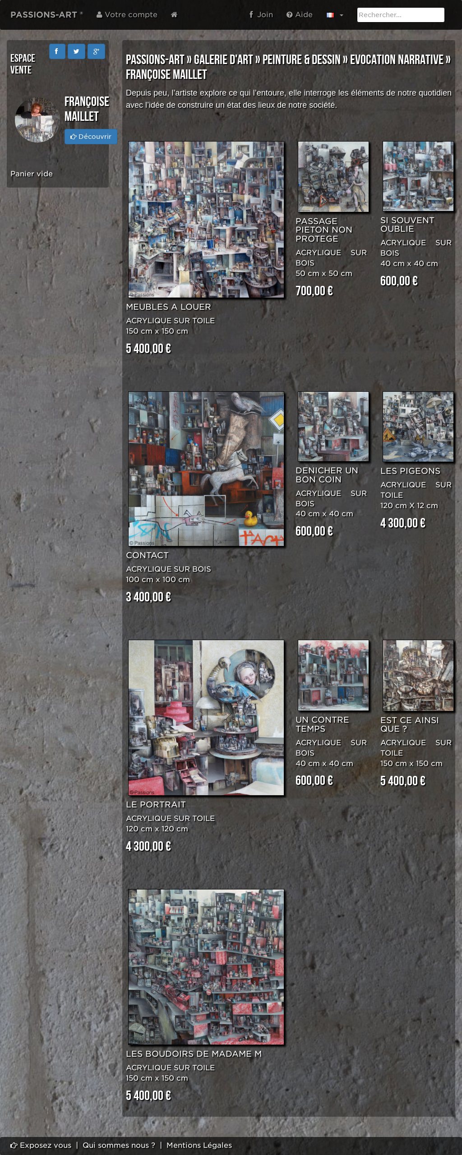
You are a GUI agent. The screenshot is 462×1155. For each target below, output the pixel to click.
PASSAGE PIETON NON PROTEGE (324, 230)
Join (261, 14)
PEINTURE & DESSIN (302, 60)
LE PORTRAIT (156, 804)
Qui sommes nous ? (119, 1145)
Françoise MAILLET (166, 75)
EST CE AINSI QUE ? (409, 724)
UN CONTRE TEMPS (322, 724)
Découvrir (90, 136)
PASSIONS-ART (155, 60)
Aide (299, 14)
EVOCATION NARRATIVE (397, 60)
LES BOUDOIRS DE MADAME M (194, 1054)
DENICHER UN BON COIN (327, 475)
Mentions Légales (199, 1145)
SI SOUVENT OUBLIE (407, 224)
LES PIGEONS (410, 471)
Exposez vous (40, 1145)
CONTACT (147, 555)
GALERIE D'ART (223, 60)
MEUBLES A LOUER (168, 307)
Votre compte (127, 14)
